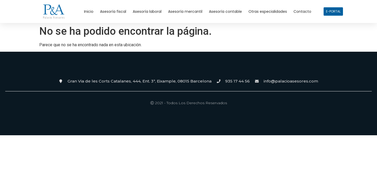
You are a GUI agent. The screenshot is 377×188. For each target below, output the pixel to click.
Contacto (302, 11)
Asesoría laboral (147, 11)
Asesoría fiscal (113, 11)
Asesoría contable (225, 11)
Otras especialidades (267, 11)
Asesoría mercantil (185, 11)
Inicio (88, 11)
